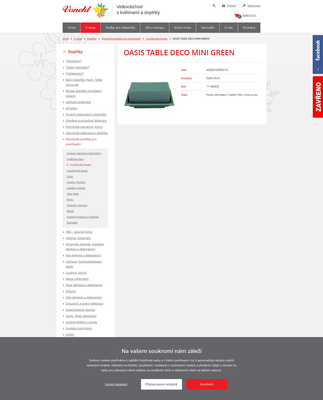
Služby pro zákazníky (120, 27)
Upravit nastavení (116, 384)
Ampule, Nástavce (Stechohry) (84, 153)
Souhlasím (207, 384)
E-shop (90, 27)
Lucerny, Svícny (76, 273)
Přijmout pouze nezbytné (161, 384)
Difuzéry (71, 108)
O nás (229, 27)
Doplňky (91, 38)
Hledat (214, 5)
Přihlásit (231, 5)
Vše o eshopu (154, 27)
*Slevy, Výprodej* (77, 67)
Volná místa (182, 27)
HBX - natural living (79, 232)
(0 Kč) (247, 16)
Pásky (70, 199)
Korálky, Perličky (76, 182)
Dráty (70, 176)
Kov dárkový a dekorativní (83, 255)
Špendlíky (72, 222)
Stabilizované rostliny (80, 310)
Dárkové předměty (78, 102)
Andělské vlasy (75, 159)
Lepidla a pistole (76, 188)
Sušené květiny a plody (81, 322)
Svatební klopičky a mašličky (83, 216)
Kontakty (249, 27)
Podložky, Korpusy (77, 205)
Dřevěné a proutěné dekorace (86, 121)
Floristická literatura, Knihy (84, 127)
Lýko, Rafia (73, 193)
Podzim (71, 291)
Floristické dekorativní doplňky (87, 133)
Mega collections (77, 279)
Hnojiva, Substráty (78, 238)
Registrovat (253, 5)
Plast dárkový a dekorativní (84, 285)
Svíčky (70, 334)
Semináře (207, 27)
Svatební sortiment (79, 328)
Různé (70, 211)
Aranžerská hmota (156, 38)
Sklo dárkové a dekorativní (84, 297)
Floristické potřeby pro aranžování (121, 38)
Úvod (71, 27)
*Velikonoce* (75, 74)
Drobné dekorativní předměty (86, 114)
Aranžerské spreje (77, 170)
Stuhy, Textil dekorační (81, 316)
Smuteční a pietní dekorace (84, 304)
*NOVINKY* (74, 61)
